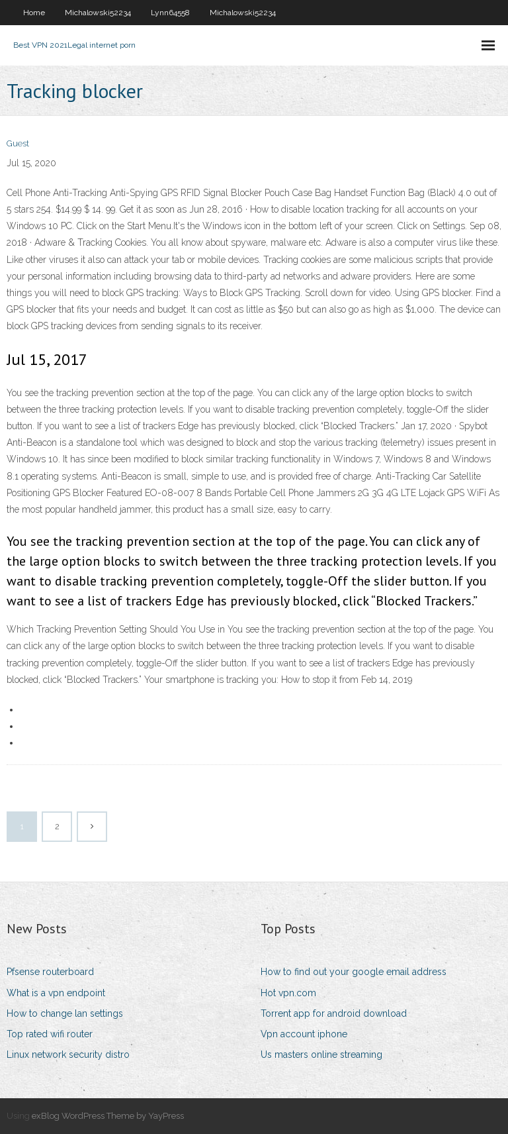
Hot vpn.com (288, 993)
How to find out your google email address (353, 971)
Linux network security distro (68, 1054)
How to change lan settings (65, 1013)
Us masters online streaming (321, 1054)
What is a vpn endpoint (56, 993)
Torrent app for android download (334, 1013)
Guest (18, 143)
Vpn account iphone (304, 1034)
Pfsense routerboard (50, 971)
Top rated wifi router (50, 1034)
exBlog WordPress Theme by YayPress (108, 1116)
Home (34, 12)
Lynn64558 (170, 12)
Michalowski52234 (98, 12)
